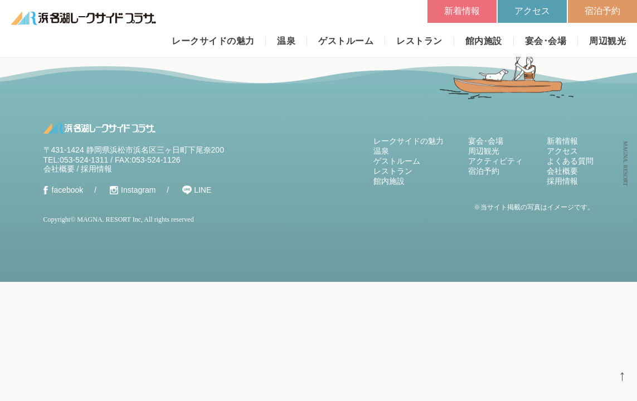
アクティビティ (495, 161)
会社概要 (59, 168)
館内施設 (483, 41)
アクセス (532, 11)
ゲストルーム (345, 41)
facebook (68, 189)
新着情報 (462, 11)
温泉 (286, 41)
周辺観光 (607, 41)
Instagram (138, 189)
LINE (202, 189)
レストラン (419, 41)
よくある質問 (570, 161)
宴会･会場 (545, 41)
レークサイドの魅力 (213, 41)
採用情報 (96, 168)
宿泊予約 (602, 11)
